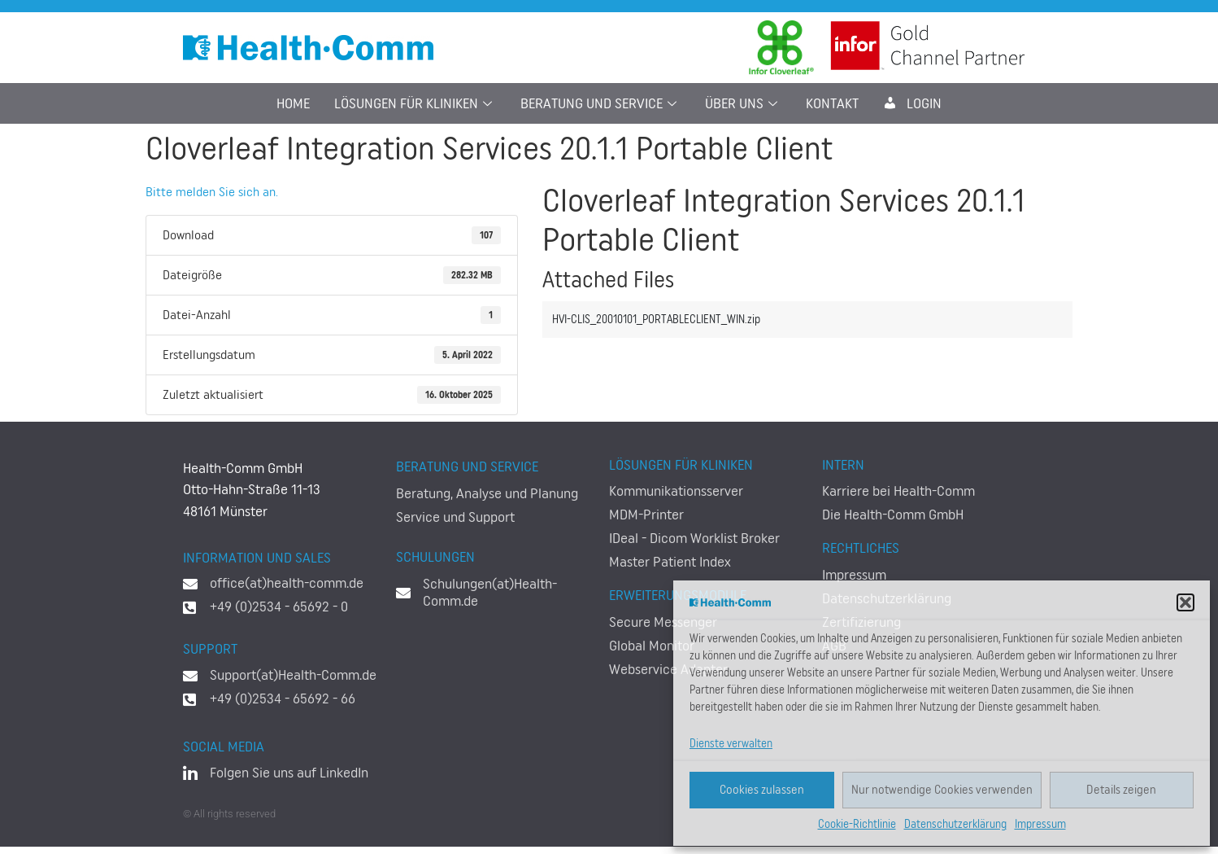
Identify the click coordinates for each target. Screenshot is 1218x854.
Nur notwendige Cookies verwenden (942, 790)
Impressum (1040, 824)
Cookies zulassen (762, 790)
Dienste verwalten (730, 744)
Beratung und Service (600, 103)
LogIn (912, 103)
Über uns (743, 103)
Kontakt (832, 103)
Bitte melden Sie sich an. (212, 192)
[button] (1185, 602)
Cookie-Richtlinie (857, 824)
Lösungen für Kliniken (415, 103)
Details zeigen (1121, 790)
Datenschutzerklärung (955, 824)
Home (293, 103)
